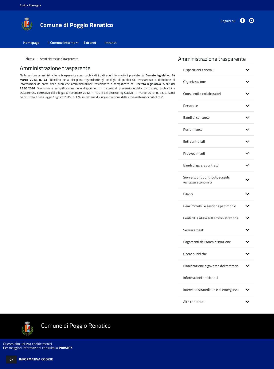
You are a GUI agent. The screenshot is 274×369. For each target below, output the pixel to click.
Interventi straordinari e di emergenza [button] (211, 289)
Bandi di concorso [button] (196, 117)
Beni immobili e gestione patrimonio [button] (209, 206)
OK (11, 359)
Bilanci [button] (188, 194)
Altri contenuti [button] (193, 301)
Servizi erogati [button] (193, 230)
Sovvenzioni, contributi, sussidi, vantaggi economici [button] (206, 180)
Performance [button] (192, 129)
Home (29, 58)
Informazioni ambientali (200, 277)
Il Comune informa (61, 42)
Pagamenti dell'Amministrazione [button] (207, 241)
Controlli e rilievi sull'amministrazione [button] (210, 218)
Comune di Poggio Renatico (76, 25)
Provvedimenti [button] (194, 153)
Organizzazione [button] (194, 81)
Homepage (31, 42)
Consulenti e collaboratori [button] (202, 93)
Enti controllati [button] (194, 141)
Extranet (90, 42)
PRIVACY (65, 347)
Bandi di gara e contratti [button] (201, 165)
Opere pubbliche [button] (195, 253)
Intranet (110, 42)
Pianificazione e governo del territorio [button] (211, 265)
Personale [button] (190, 105)
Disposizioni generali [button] (198, 69)
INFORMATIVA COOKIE (36, 359)
